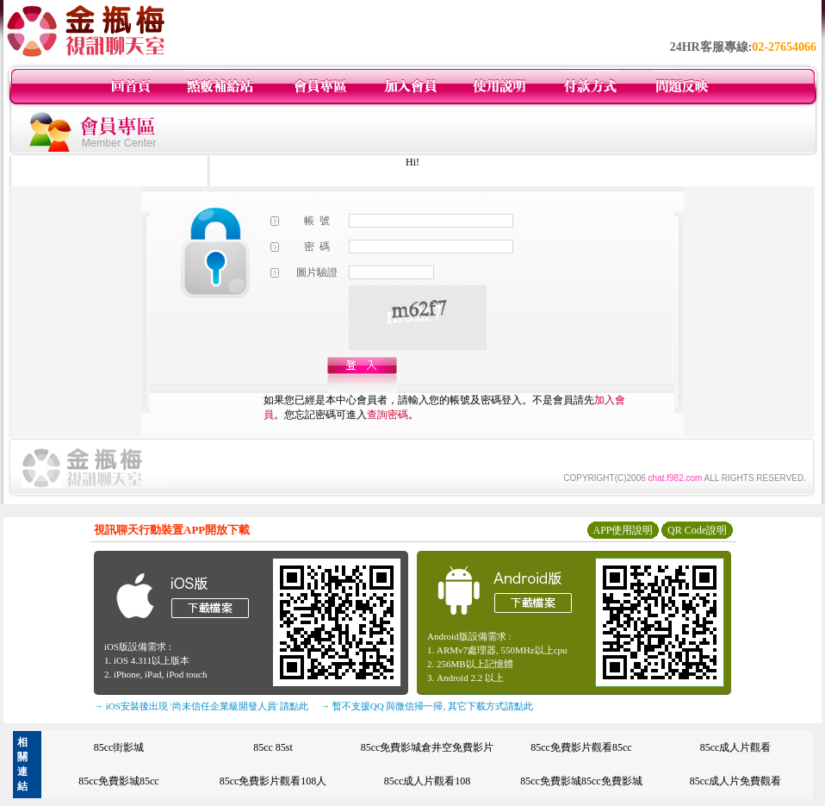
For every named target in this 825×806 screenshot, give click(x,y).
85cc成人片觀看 (736, 747)
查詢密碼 (387, 415)
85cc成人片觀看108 (427, 781)
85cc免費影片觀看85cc (580, 747)
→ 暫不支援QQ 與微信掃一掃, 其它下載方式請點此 (426, 706)
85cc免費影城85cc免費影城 (581, 781)
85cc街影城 (119, 747)
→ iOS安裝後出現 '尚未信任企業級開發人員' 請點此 (201, 706)
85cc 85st (273, 747)
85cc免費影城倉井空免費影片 (427, 747)
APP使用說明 (622, 530)
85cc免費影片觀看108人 (273, 781)
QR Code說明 (697, 530)
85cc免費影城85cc (118, 781)
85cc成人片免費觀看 (736, 781)
